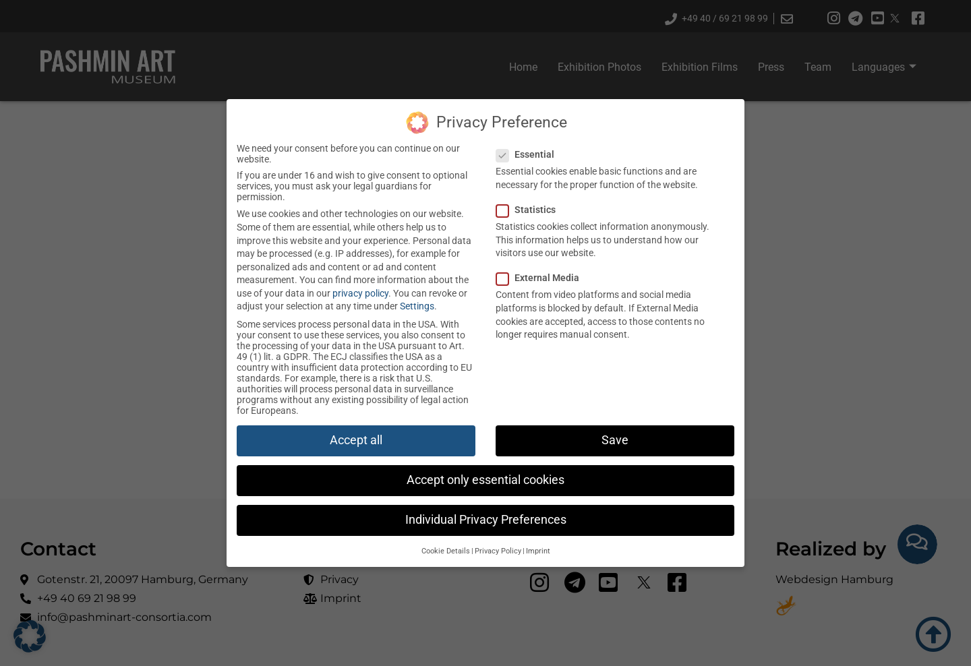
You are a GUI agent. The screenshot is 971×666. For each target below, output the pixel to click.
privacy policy (360, 293)
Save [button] (614, 440)
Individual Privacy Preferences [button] (485, 519)
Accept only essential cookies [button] (485, 480)
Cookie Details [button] (445, 551)
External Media (537, 277)
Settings (417, 306)
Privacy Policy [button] (498, 551)
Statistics (526, 209)
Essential (525, 154)
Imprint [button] (538, 551)
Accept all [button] (356, 440)
